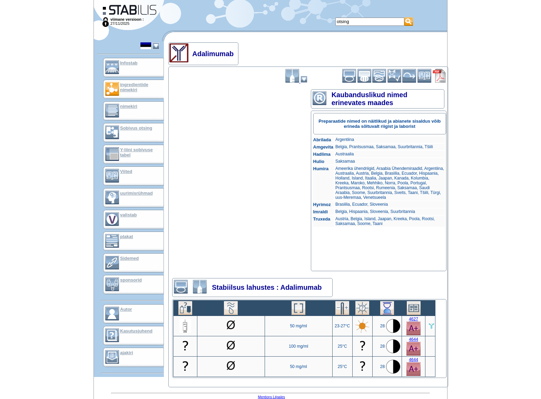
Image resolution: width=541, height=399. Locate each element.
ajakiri (126, 352)
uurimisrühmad (136, 193)
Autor (126, 309)
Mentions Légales (271, 397)
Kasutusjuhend (136, 331)
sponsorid (131, 280)
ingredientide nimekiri (134, 87)
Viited (126, 171)
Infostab (129, 62)
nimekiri (128, 106)
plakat (126, 236)
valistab (128, 214)
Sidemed (129, 258)
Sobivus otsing (136, 128)
